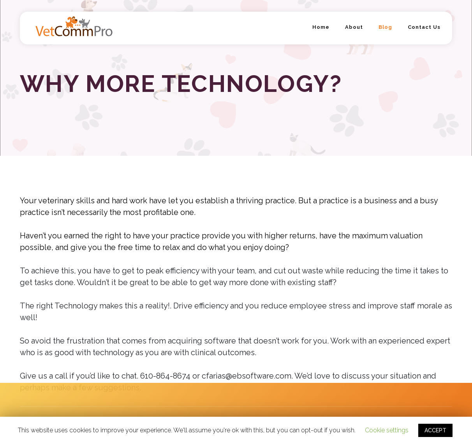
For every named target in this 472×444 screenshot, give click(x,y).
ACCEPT (435, 430)
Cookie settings (387, 430)
